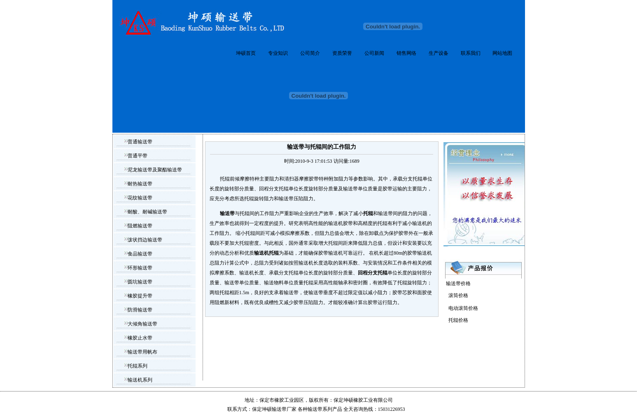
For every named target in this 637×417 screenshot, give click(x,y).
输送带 (227, 213)
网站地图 (502, 53)
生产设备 (438, 53)
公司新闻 (374, 53)
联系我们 (471, 53)
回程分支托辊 (372, 273)
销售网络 (406, 53)
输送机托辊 (266, 253)
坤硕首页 (246, 53)
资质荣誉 (342, 53)
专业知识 (278, 53)
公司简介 (310, 53)
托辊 (368, 213)
